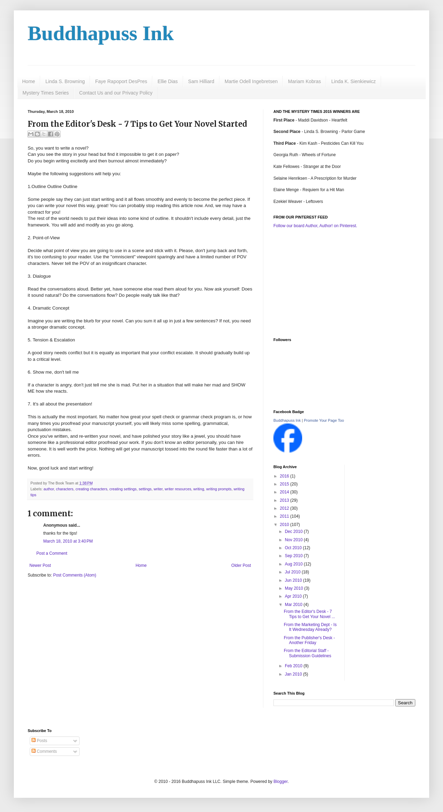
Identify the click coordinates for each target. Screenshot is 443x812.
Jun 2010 (294, 580)
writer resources (178, 489)
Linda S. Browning (65, 81)
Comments (44, 751)
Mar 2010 (294, 604)
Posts (39, 740)
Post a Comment (51, 553)
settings (145, 489)
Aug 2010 (294, 564)
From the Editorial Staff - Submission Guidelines (307, 653)
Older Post (241, 565)
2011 (285, 516)
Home (28, 81)
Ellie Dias (167, 81)
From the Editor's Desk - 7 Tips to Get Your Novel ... (309, 614)
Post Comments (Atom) (74, 575)
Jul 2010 (293, 572)
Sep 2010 (294, 555)
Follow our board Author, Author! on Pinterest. (315, 225)
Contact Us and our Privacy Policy (116, 93)
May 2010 (294, 588)
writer (158, 489)
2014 (285, 492)
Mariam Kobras (304, 81)
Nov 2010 (294, 539)
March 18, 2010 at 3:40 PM (68, 541)
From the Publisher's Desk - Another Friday (309, 640)
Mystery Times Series (45, 93)
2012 (285, 508)
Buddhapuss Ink (101, 33)
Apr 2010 (294, 596)
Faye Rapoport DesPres (121, 81)
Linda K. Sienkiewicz (353, 81)
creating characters (91, 489)
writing (198, 489)
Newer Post (40, 565)
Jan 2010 (294, 674)
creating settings (123, 489)
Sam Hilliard (201, 81)
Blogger (280, 781)
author (49, 489)
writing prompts (219, 489)
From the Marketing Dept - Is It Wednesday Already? (310, 627)
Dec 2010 (294, 531)
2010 (285, 524)
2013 (285, 500)
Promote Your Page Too (324, 420)
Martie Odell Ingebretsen (251, 81)
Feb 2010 (294, 665)
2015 (285, 484)
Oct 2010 (294, 547)
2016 (285, 476)
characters (64, 489)
